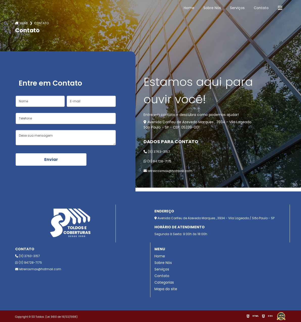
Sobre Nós (212, 7)
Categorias (164, 282)
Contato (261, 7)
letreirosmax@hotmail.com (168, 170)
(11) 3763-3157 (157, 151)
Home (189, 7)
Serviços (237, 7)
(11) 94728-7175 (157, 161)
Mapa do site (165, 289)
